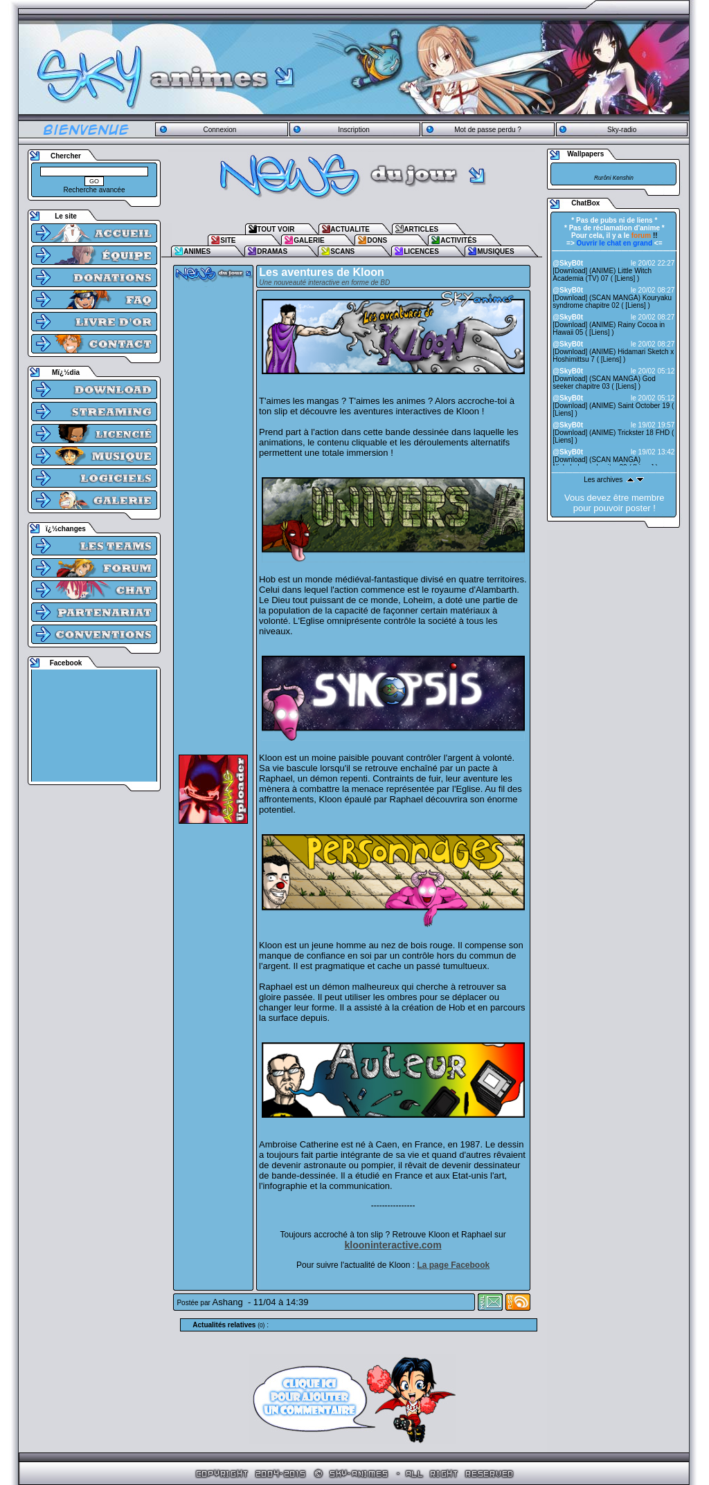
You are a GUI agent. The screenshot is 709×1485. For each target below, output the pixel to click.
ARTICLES (421, 229)
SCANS (342, 251)
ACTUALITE (350, 229)
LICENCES (421, 251)
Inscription (354, 129)
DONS (377, 240)
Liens (625, 278)
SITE (227, 240)
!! (644, 235)
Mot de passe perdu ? (487, 129)
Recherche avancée (94, 190)
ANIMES (196, 251)
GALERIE (309, 240)
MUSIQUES (495, 251)
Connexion (219, 129)
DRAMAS (272, 251)
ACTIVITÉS (458, 240)
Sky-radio (621, 129)
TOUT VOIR (275, 229)
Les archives (603, 479)
